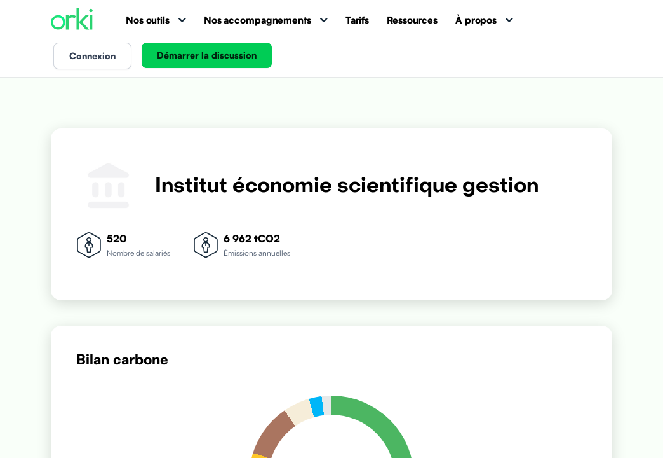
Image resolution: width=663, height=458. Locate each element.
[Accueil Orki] (72, 20)
